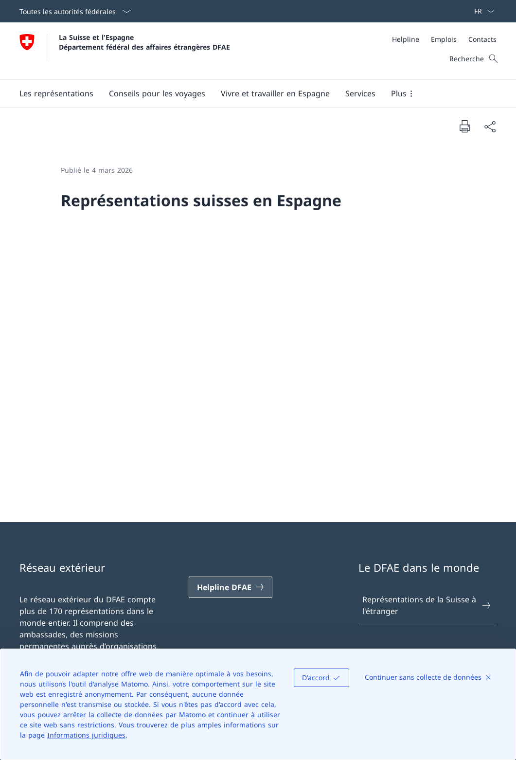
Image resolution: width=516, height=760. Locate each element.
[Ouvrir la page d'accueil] (124, 51)
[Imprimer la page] (464, 126)
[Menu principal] (250, 93)
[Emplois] (444, 39)
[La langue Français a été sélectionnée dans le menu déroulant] (481, 11)
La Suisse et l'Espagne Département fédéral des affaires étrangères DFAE (144, 42)
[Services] (360, 93)
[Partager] (489, 126)
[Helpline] (405, 39)
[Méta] (444, 39)
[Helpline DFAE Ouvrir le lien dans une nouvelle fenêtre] (230, 587)
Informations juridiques (86, 735)
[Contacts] (482, 39)
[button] (56, 93)
